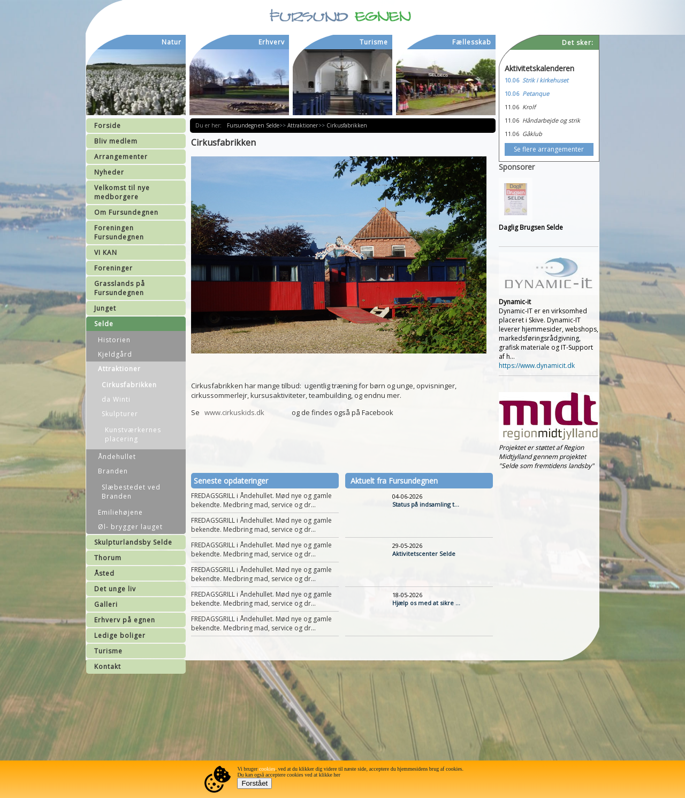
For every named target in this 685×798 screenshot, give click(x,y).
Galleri (106, 604)
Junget (105, 308)
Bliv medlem (116, 141)
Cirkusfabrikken (129, 384)
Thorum (107, 557)
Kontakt (107, 666)
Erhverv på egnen (124, 619)
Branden (113, 471)
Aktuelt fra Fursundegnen (394, 481)
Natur (171, 42)
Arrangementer (121, 156)
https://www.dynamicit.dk (537, 365)
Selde (103, 323)
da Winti (116, 399)
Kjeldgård (115, 354)
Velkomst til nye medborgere (122, 192)
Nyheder (109, 172)
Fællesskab (471, 42)
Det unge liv (115, 588)
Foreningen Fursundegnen (119, 232)
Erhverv (271, 42)
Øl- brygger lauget (130, 526)
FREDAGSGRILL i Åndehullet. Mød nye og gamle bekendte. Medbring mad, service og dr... (261, 500)
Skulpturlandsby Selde (133, 542)
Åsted (104, 573)
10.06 (512, 80)
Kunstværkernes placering (133, 434)
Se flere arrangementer (549, 149)
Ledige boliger (120, 635)
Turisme (108, 651)
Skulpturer (120, 413)
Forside (107, 125)
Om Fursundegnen (126, 212)
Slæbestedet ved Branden (131, 492)
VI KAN (105, 252)
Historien (114, 339)
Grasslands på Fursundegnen (119, 288)
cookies (267, 769)
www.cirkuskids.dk (234, 412)
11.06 (512, 107)
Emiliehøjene (120, 512)
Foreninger (113, 268)
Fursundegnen (246, 125)
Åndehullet (117, 456)
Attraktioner (119, 368)
